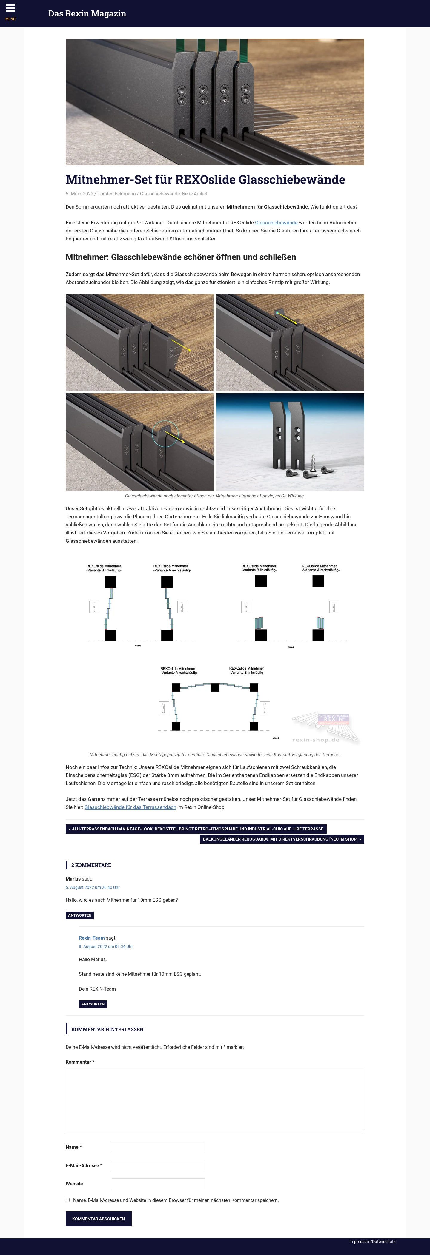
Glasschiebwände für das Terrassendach (130, 807)
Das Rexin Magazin (87, 13)
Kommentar (80, 1062)
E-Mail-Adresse (84, 1165)
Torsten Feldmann (117, 194)
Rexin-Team (92, 938)
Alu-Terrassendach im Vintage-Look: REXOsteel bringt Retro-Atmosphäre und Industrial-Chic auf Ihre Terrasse (197, 829)
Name (74, 1147)
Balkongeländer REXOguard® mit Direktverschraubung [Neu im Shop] (280, 839)
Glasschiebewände (160, 194)
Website (74, 1184)
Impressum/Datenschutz (372, 1241)
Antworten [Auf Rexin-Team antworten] (93, 1004)
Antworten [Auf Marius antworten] (79, 915)
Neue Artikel (194, 194)
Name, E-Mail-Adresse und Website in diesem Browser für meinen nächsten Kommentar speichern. (176, 1200)
